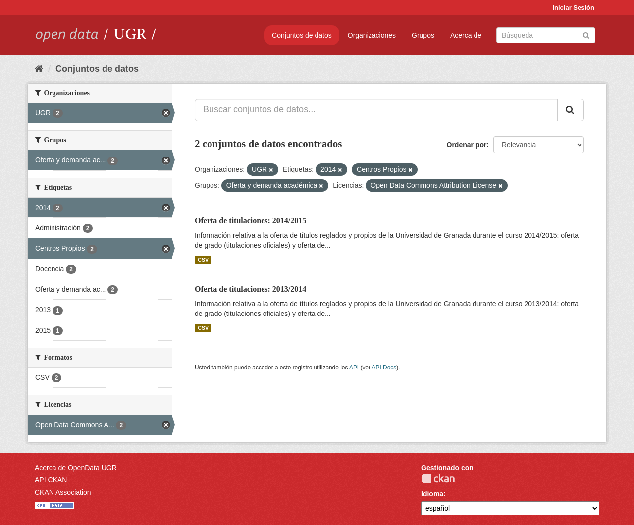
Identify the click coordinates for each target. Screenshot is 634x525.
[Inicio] (39, 69)
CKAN (438, 478)
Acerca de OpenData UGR (76, 468)
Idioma (432, 494)
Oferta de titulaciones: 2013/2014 (250, 289)
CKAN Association (63, 492)
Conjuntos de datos (302, 35)
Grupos (423, 35)
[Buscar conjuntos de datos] (545, 35)
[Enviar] (586, 34)
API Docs (384, 367)
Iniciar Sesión (573, 7)
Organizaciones (372, 35)
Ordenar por (467, 145)
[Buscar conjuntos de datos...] (376, 110)
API (354, 367)
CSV (203, 259)
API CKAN (51, 480)
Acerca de (465, 35)
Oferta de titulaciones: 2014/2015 (250, 220)
